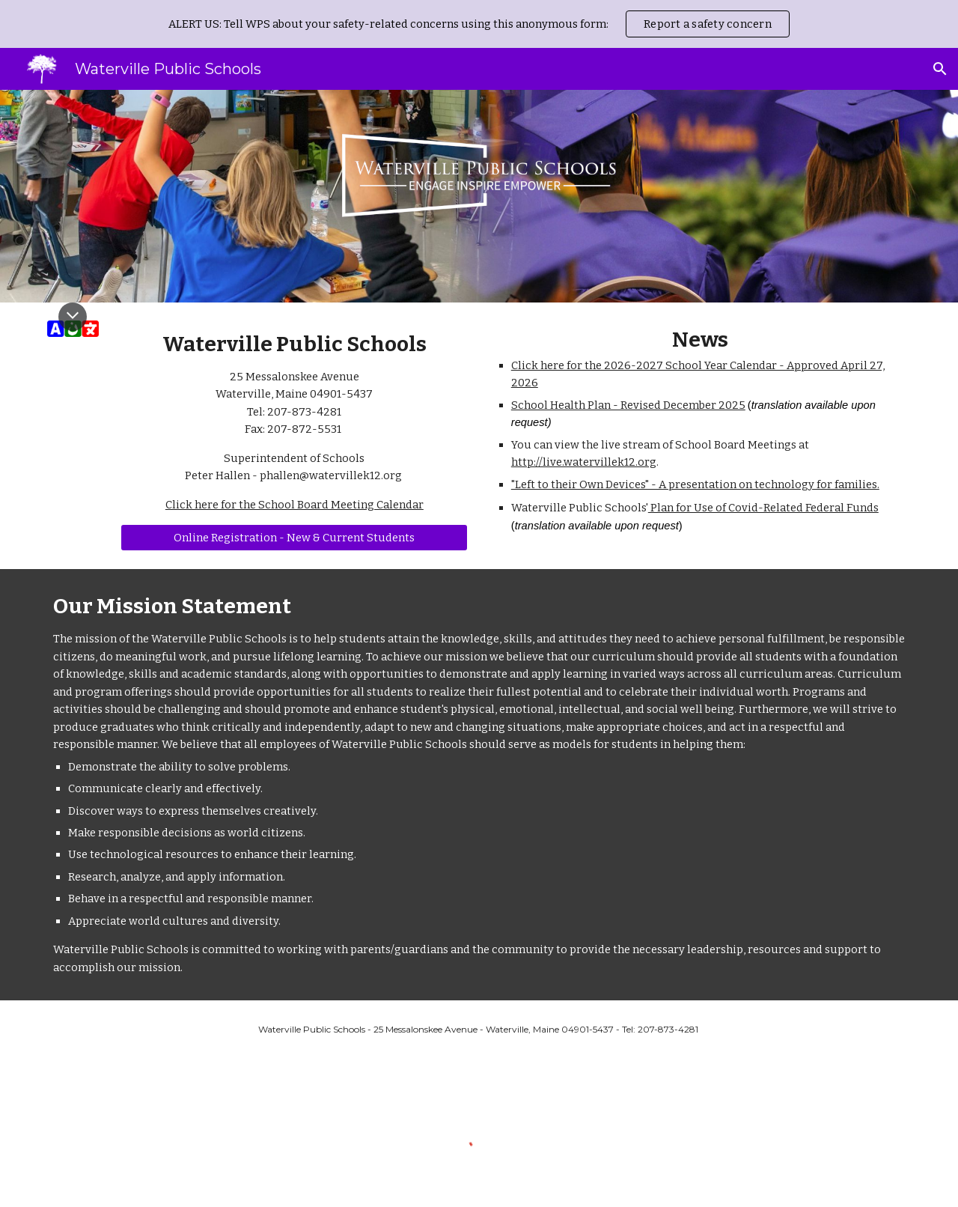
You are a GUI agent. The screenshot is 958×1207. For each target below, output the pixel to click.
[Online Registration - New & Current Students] (294, 538)
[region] (479, 24)
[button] (940, 69)
